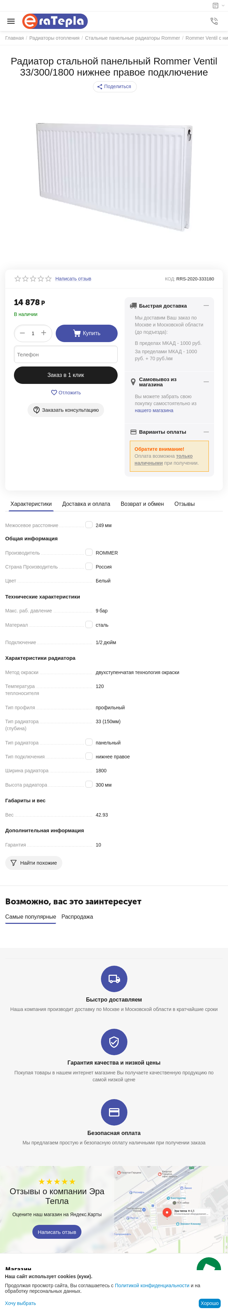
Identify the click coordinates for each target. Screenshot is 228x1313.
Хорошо (210, 1303)
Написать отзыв (57, 1232)
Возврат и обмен (142, 504)
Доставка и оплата (86, 504)
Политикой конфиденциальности (152, 1285)
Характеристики (31, 504)
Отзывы (184, 504)
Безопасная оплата (114, 1133)
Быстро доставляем (114, 1000)
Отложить (65, 392)
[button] (114, 87)
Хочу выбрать (20, 1303)
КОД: (170, 278)
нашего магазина (154, 410)
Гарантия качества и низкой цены (114, 1063)
